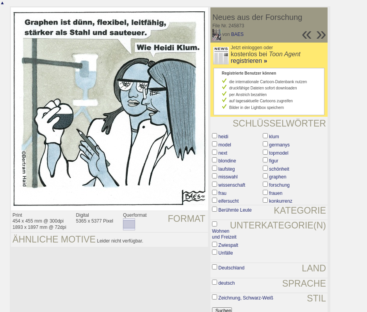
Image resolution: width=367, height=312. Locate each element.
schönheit (279, 169)
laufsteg (226, 169)
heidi (223, 136)
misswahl (227, 177)
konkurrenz (280, 201)
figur (273, 161)
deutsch (226, 283)
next (222, 153)
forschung (279, 185)
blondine (227, 161)
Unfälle (225, 253)
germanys (279, 145)
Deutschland (231, 268)
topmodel (278, 153)
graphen (277, 177)
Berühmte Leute (234, 210)
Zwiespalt (228, 245)
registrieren (249, 60)
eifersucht (228, 201)
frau (222, 193)
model (224, 145)
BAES (237, 34)
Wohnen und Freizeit (224, 234)
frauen (275, 193)
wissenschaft (231, 185)
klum (274, 136)
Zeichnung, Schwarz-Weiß (245, 298)
